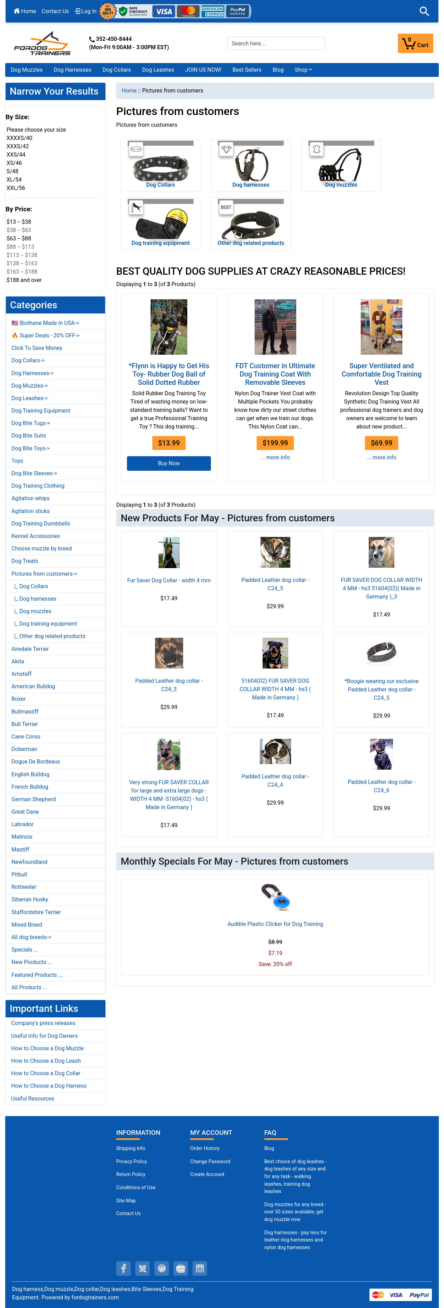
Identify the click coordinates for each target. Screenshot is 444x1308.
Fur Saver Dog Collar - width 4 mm (169, 580)
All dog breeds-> (31, 937)
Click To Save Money (36, 348)
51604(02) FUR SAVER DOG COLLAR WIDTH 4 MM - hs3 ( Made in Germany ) (275, 689)
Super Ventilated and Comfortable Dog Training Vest (381, 374)
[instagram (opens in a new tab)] (200, 1268)
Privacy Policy (131, 1162)
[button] (424, 11)
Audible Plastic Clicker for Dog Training (275, 924)
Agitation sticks (30, 511)
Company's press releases (43, 1023)
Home (25, 11)
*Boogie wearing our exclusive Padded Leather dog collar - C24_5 (381, 689)
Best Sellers (247, 70)
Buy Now (169, 463)
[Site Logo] (43, 42)
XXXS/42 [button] (18, 146)
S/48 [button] (12, 171)
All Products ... (29, 987)
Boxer (18, 699)
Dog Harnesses (73, 70)
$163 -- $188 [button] (22, 271)
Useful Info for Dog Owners (44, 1036)
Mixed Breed (26, 924)
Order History (205, 1148)
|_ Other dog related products (48, 636)
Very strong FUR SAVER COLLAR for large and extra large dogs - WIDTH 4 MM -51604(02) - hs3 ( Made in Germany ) (169, 795)
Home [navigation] (129, 90)
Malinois (22, 836)
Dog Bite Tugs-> (30, 423)
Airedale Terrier (30, 649)
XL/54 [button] (14, 179)
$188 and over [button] (24, 280)
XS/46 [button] (14, 163)
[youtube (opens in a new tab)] (181, 1268)
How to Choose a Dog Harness (49, 1085)
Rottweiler (23, 887)
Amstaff (21, 674)
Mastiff (20, 849)
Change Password (210, 1162)
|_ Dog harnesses (33, 598)
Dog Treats (24, 561)
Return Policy (130, 1174)
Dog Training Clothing (38, 486)
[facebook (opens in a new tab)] (123, 1268)
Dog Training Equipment (40, 410)
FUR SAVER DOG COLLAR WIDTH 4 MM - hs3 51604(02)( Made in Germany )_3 (381, 588)
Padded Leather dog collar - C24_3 (169, 685)
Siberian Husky (29, 899)
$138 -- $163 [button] (22, 263)
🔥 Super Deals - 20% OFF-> (45, 335)
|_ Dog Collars (29, 586)
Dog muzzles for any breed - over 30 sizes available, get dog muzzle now (295, 1212)
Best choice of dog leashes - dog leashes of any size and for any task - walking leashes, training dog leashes (295, 1176)
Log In (86, 11)
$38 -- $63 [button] (19, 230)
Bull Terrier (24, 724)
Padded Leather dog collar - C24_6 (382, 786)
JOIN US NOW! (203, 70)
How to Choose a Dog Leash (46, 1061)
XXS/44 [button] (16, 154)
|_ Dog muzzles (31, 611)
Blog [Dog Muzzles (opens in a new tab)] (269, 1148)
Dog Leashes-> (29, 398)
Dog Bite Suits (28, 435)
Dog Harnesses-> (32, 373)
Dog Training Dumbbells (40, 523)
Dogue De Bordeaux (35, 761)
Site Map (126, 1201)
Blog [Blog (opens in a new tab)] (278, 70)
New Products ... (31, 962)
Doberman (24, 749)
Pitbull (19, 874)
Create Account (207, 1174)
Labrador (22, 824)
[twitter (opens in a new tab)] (143, 1268)
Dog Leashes (158, 70)
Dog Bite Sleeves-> (34, 473)
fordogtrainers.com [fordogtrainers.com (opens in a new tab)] (95, 1297)
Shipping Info (130, 1148)
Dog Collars (117, 70)
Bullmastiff (25, 711)
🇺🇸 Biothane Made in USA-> (45, 323)
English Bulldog (30, 774)
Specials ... (24, 949)
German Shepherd (33, 799)
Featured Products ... (37, 975)
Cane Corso (25, 736)
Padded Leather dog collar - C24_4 (275, 780)
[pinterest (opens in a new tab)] (162, 1268)
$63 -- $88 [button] (19, 238)
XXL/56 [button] (16, 188)
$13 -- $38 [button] (19, 222)
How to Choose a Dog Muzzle (47, 1048)
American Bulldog (33, 686)
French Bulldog (29, 787)
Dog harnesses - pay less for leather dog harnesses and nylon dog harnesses (295, 1240)
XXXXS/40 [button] (19, 138)
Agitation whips (30, 498)
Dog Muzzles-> (29, 385)
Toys (17, 461)
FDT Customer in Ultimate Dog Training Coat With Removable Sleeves (275, 374)
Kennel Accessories (35, 536)
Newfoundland (29, 862)
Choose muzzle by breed (41, 548)
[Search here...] (276, 43)
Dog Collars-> (27, 360)
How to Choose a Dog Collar (45, 1073)
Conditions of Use (136, 1188)
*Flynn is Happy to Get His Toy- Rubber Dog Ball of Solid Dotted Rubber (169, 374)
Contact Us (55, 11)
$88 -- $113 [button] (20, 247)
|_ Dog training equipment (44, 623)
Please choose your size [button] (36, 129)
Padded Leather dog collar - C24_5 (275, 584)
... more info (275, 457)
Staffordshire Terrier (36, 912)
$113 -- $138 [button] (22, 255)
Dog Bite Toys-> (30, 448)
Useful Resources (32, 1098)
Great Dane (25, 811)
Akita (17, 661)
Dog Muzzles (27, 70)
